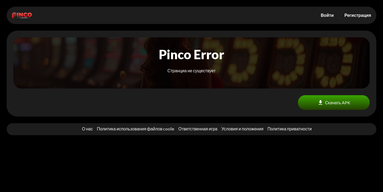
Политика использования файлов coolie (135, 128)
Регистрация (357, 15)
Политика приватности (289, 128)
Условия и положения (242, 128)
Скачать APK (333, 102)
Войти (327, 15)
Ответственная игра (197, 128)
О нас (87, 128)
